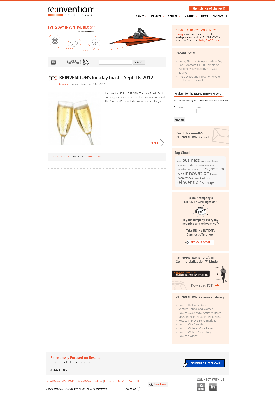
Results (172, 16)
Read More (155, 143)
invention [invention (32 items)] (185, 178)
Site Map (122, 381)
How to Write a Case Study (195, 332)
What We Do (68, 381)
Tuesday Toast (93, 156)
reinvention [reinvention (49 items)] (189, 182)
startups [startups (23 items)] (208, 183)
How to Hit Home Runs (192, 305)
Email (199, 107)
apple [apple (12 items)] (179, 161)
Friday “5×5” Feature (210, 40)
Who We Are (53, 381)
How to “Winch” (188, 336)
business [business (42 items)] (191, 160)
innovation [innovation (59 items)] (197, 173)
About (140, 16)
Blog (201, 387)
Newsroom (109, 381)
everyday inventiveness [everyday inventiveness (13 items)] (189, 169)
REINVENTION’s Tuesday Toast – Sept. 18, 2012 (106, 77)
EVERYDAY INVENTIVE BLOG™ (72, 27)
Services (155, 16)
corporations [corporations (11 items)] (182, 165)
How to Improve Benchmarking (197, 320)
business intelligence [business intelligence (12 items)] (209, 161)
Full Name (179, 107)
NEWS (204, 16)
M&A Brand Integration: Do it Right (199, 316)
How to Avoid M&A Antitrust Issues (199, 313)
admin (65, 84)
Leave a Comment (60, 156)
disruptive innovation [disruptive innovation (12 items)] (205, 165)
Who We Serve (85, 381)
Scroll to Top (130, 389)
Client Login (160, 384)
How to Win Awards (190, 324)
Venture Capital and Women (195, 309)
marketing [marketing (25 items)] (202, 178)
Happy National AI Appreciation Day (200, 61)
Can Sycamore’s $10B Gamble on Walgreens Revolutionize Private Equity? (198, 69)
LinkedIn (53, 62)
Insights (189, 16)
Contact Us (220, 16)
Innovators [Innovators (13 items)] (215, 174)
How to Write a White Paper (195, 328)
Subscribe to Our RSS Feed (77, 62)
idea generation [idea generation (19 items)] (213, 169)
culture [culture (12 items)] (192, 165)
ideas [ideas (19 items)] (180, 174)
